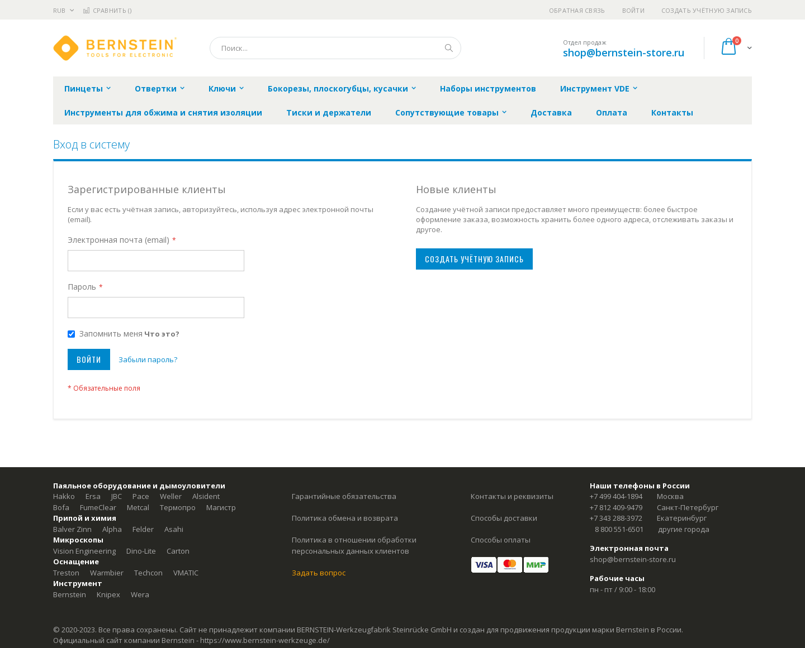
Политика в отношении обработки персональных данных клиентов (354, 545)
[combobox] (335, 48)
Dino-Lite (141, 551)
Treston (66, 573)
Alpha (112, 529)
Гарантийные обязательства (344, 496)
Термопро (178, 507)
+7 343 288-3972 (616, 518)
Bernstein (69, 594)
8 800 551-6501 (619, 529)
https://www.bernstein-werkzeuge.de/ (265, 640)
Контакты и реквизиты (512, 496)
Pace (140, 496)
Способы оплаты (501, 540)
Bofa (61, 507)
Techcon (148, 573)
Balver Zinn (72, 529)
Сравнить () (107, 10)
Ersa (93, 496)
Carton (178, 551)
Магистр (221, 507)
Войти (633, 10)
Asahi (173, 529)
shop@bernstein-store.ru (623, 52)
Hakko (64, 496)
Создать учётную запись (706, 10)
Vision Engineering (84, 551)
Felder (143, 529)
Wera (140, 594)
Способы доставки (504, 518)
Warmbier (107, 573)
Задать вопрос (318, 573)
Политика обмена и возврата (345, 518)
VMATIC (185, 573)
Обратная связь (577, 10)
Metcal (138, 507)
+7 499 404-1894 (616, 496)
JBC (116, 496)
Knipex (108, 594)
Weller (171, 496)
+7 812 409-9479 (616, 507)
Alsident (206, 496)
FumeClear (98, 507)
